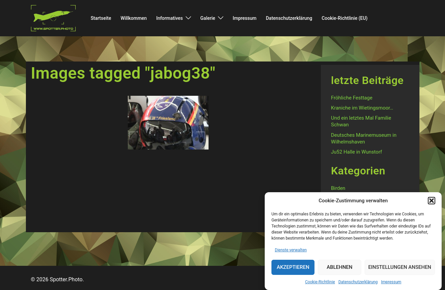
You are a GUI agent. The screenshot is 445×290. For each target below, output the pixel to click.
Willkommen (133, 18)
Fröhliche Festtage (351, 98)
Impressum (391, 282)
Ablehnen (339, 268)
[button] (431, 201)
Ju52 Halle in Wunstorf (356, 152)
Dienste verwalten (291, 250)
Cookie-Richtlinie (320, 282)
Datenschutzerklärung (358, 282)
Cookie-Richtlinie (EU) (345, 18)
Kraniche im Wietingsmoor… (362, 108)
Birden (338, 188)
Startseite (100, 18)
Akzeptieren (293, 268)
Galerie (207, 18)
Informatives (169, 18)
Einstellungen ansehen (399, 268)
